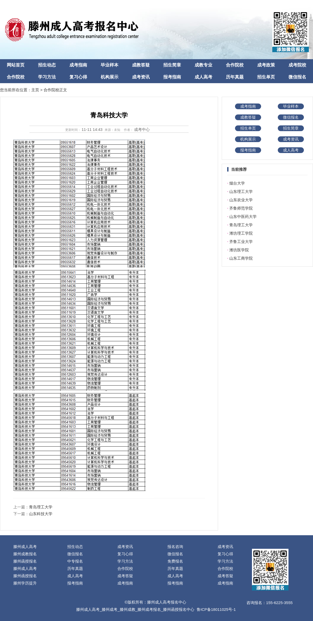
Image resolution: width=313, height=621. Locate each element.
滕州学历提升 (25, 583)
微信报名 (297, 77)
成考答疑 (125, 576)
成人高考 (203, 77)
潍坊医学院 (239, 250)
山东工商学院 (241, 258)
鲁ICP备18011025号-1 (216, 609)
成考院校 (297, 65)
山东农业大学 (241, 200)
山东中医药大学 (243, 216)
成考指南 (78, 65)
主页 (35, 90)
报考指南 (172, 77)
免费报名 (175, 561)
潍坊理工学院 (241, 233)
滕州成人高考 (25, 546)
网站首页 (16, 65)
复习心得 (78, 77)
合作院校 (235, 65)
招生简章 (172, 65)
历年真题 (235, 77)
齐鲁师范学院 (241, 208)
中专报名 (75, 561)
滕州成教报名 (25, 554)
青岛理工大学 (40, 507)
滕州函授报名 (25, 561)
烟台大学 (237, 183)
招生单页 (266, 77)
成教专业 (203, 65)
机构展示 (109, 77)
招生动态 (47, 65)
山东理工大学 (241, 191)
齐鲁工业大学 (241, 241)
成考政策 (266, 65)
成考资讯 (141, 77)
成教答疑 (141, 65)
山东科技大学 (40, 514)
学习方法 (47, 77)
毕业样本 (109, 65)
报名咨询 (175, 546)
